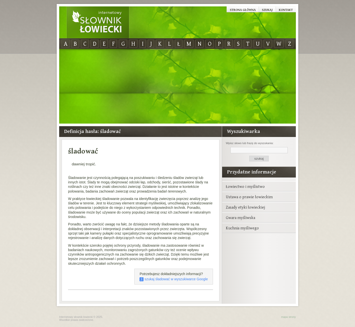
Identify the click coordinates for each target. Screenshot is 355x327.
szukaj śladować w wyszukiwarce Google (174, 279)
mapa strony (288, 316)
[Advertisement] (177, 86)
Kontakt (286, 9)
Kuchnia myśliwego (242, 228)
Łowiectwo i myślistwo (245, 186)
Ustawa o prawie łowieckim (249, 197)
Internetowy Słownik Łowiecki (98, 22)
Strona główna (243, 9)
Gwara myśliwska (240, 217)
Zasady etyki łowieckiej (245, 207)
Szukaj (267, 9)
